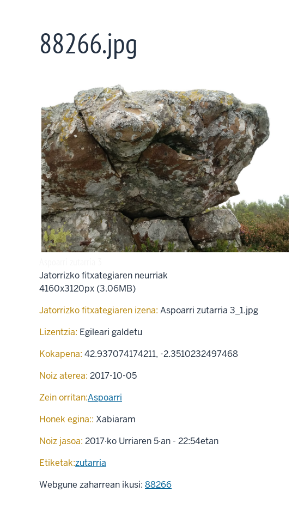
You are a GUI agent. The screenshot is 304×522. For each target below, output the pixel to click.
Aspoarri (105, 397)
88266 (158, 484)
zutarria (90, 463)
